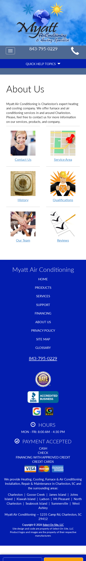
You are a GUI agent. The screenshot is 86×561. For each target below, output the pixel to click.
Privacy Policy (43, 330)
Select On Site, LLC (53, 524)
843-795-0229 (43, 358)
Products (43, 287)
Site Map (43, 339)
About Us (43, 322)
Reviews (63, 226)
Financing (43, 313)
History (23, 186)
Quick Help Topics (43, 64)
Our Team (23, 226)
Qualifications (63, 186)
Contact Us (23, 145)
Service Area (63, 145)
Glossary (43, 347)
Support (43, 305)
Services (43, 296)
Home (43, 279)
